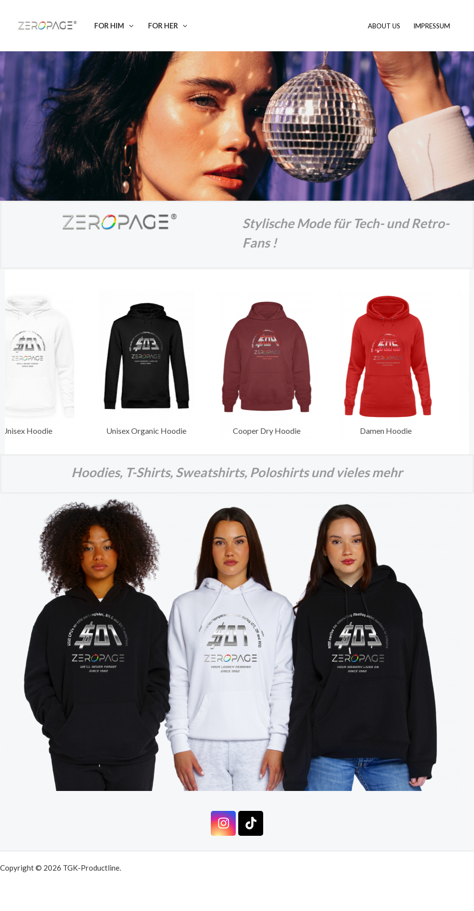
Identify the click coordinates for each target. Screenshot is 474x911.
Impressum (431, 26)
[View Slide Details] (152, 364)
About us (384, 26)
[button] (129, 25)
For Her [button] (167, 25)
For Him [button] (114, 25)
